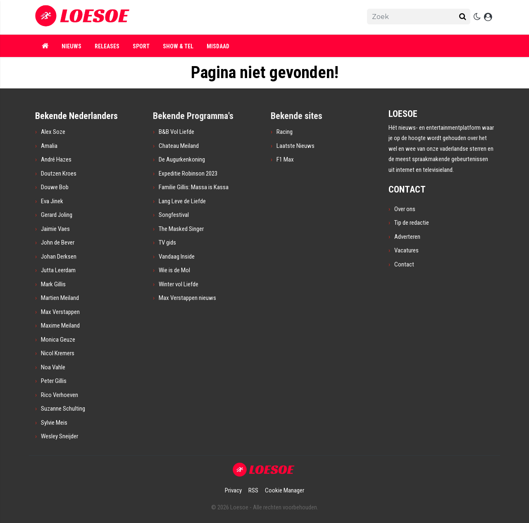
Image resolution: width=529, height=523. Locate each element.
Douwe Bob (55, 187)
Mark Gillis (53, 284)
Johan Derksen (58, 256)
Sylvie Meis (54, 422)
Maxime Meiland (60, 325)
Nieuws (71, 46)
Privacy (233, 490)
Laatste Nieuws (295, 146)
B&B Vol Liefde (176, 132)
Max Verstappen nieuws (187, 298)
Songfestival (174, 215)
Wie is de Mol (174, 270)
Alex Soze (53, 132)
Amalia (49, 146)
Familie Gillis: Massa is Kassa (194, 187)
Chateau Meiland (179, 146)
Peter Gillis (54, 381)
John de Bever (57, 242)
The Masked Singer (181, 229)
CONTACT (407, 189)
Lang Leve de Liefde (182, 201)
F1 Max (285, 159)
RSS (253, 490)
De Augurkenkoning (182, 159)
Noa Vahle (53, 367)
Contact (404, 264)
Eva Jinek (52, 201)
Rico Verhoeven (59, 395)
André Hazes (56, 159)
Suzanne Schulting (63, 408)
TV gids (167, 242)
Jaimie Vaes (55, 229)
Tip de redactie (411, 222)
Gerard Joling (56, 215)
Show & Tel (178, 46)
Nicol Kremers (57, 353)
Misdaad (218, 46)
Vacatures (406, 250)
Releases (107, 46)
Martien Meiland (60, 298)
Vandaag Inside (177, 256)
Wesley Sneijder (59, 436)
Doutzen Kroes (58, 173)
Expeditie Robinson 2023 (188, 173)
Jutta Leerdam (58, 270)
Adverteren (407, 236)
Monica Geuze (58, 339)
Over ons (404, 209)
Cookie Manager (284, 490)
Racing (284, 132)
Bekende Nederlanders (76, 116)
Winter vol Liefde (178, 284)
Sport (141, 46)
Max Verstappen (60, 312)
